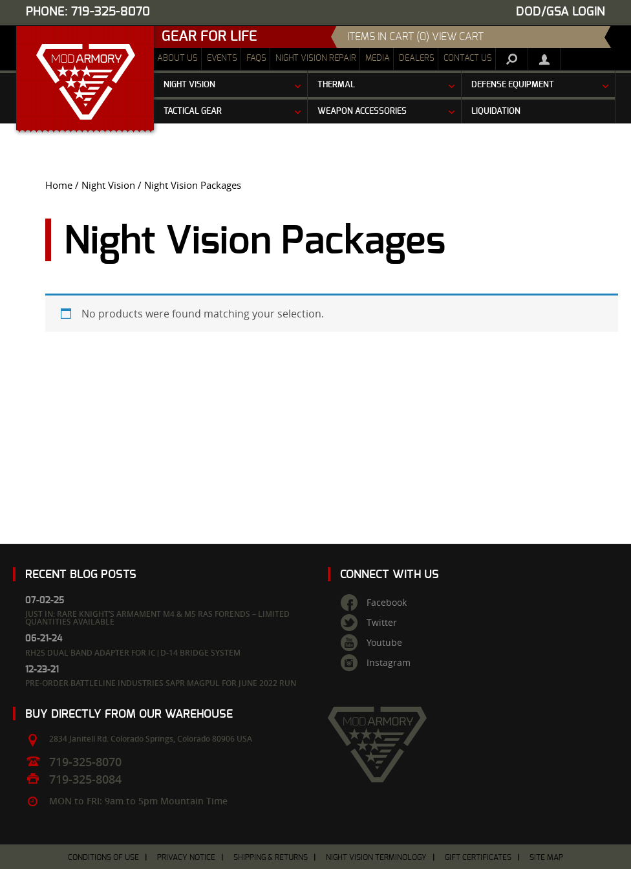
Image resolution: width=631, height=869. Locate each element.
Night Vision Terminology (376, 857)
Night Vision (108, 185)
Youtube (384, 643)
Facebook (387, 602)
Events (222, 58)
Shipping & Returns (270, 857)
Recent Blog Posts (80, 574)
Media (377, 58)
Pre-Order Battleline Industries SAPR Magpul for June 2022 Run (160, 683)
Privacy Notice (186, 857)
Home (58, 185)
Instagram (389, 663)
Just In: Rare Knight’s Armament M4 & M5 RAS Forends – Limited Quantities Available (157, 617)
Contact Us (468, 58)
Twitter (382, 622)
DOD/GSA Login (560, 12)
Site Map (546, 857)
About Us (177, 58)
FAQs (256, 58)
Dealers (416, 58)
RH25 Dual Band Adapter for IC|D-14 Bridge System (133, 652)
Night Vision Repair (315, 58)
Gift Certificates (478, 857)
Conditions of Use (103, 857)
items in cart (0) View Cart (415, 37)
